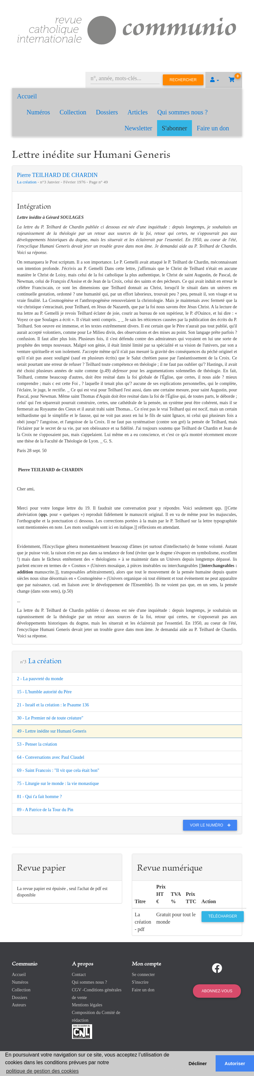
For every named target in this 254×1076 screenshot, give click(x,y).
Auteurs (19, 1005)
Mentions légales (87, 1005)
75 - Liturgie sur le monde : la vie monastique (58, 783)
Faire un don (213, 128)
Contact (79, 974)
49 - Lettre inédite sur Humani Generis (51, 731)
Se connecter (143, 974)
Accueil (27, 96)
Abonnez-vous (217, 991)
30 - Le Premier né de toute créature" (50, 718)
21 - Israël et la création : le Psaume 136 (53, 705)
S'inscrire (140, 982)
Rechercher (183, 80)
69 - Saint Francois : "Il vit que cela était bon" (58, 770)
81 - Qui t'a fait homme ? (39, 796)
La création (27, 182)
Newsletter (138, 128)
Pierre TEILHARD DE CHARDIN (57, 175)
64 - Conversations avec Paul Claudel (50, 757)
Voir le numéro (212, 825)
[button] (214, 80)
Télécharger (222, 916)
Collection (73, 112)
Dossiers (107, 112)
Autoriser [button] (235, 1063)
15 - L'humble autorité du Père (44, 691)
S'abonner (174, 128)
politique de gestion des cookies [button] (42, 1071)
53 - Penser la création (37, 744)
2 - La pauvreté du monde (40, 678)
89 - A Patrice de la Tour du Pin (45, 809)
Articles (138, 112)
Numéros (38, 112)
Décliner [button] (198, 1063)
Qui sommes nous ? (182, 112)
